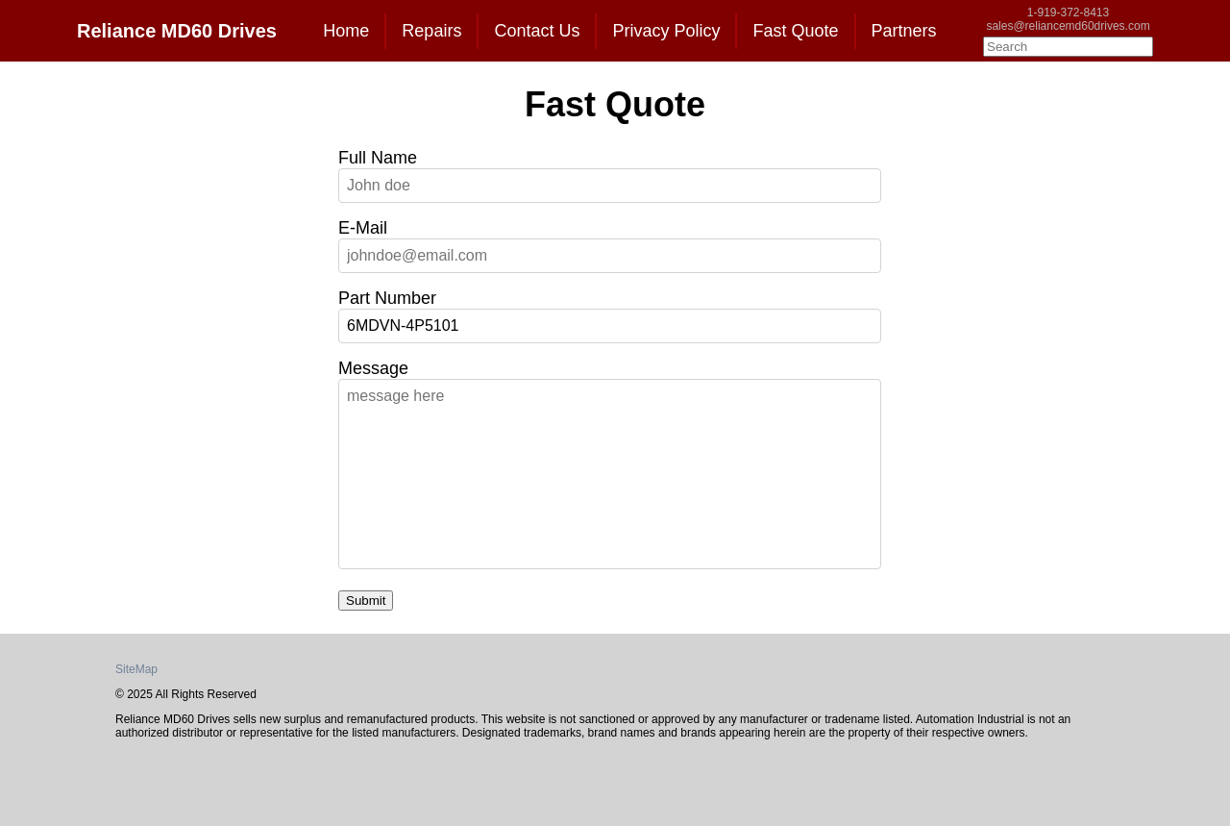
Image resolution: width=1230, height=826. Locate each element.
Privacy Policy (666, 30)
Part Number (387, 298)
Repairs (431, 30)
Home (346, 30)
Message (373, 368)
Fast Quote (795, 30)
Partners (904, 30)
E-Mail (362, 228)
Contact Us (536, 30)
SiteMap (136, 669)
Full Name (377, 157)
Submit (365, 600)
